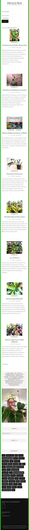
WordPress (23, 528)
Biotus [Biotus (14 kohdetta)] (16, 455)
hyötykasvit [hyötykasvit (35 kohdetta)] (21, 458)
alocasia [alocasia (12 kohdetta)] (3, 455)
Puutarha (18, 130)
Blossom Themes (11, 528)
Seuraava (6, 364)
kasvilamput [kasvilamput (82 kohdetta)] (20, 467)
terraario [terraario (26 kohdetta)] (9, 487)
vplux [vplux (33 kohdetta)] (13, 490)
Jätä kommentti (18, 92)
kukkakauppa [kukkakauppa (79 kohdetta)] (5, 475)
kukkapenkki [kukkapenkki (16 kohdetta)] (13, 475)
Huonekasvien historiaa (14, 174)
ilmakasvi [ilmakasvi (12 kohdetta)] (11, 461)
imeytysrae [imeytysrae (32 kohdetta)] (4, 464)
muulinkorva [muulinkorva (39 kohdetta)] (12, 481)
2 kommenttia (18, 219)
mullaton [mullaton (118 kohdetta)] (5, 481)
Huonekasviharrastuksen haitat (14, 217)
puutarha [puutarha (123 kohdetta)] (5, 484)
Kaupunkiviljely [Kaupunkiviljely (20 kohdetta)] (5, 472)
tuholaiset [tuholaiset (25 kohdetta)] (14, 487)
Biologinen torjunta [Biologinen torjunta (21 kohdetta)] (10, 455)
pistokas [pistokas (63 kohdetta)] (23, 481)
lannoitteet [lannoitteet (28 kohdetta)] (4, 478)
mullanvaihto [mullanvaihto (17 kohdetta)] (22, 478)
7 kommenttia (18, 47)
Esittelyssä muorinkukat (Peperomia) (14, 45)
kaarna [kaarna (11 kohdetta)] (20, 463)
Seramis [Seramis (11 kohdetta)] (20, 484)
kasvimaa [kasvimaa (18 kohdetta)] (4, 469)
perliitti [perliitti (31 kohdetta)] (17, 481)
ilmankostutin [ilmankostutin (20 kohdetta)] (17, 461)
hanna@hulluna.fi (5, 516)
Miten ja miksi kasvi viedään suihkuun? (14, 341)
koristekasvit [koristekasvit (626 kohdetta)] (19, 472)
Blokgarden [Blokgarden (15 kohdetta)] (21, 455)
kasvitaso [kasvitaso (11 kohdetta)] (8, 469)
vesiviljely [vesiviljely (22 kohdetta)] (20, 487)
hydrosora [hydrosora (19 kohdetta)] (15, 458)
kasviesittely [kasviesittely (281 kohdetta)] (11, 467)
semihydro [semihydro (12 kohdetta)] (15, 484)
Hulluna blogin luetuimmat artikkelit (14, 133)
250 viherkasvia (14, 258)
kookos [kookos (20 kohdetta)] (10, 472)
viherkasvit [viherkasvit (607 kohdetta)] (6, 490)
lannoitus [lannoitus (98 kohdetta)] (11, 478)
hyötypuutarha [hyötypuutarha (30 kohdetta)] (5, 461)
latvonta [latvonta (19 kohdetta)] (16, 478)
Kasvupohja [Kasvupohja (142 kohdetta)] (15, 470)
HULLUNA (14, 3)
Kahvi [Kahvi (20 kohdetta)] (24, 464)
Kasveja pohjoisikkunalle (14, 299)
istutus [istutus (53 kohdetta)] (10, 464)
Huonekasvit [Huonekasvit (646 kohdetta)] (7, 458)
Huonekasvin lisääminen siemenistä (14, 90)
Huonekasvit (14, 42)
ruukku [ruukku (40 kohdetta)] (10, 484)
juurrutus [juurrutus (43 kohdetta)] (15, 464)
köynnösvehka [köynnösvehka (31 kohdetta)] (20, 475)
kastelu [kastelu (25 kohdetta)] (3, 466)
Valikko (5, 11)
